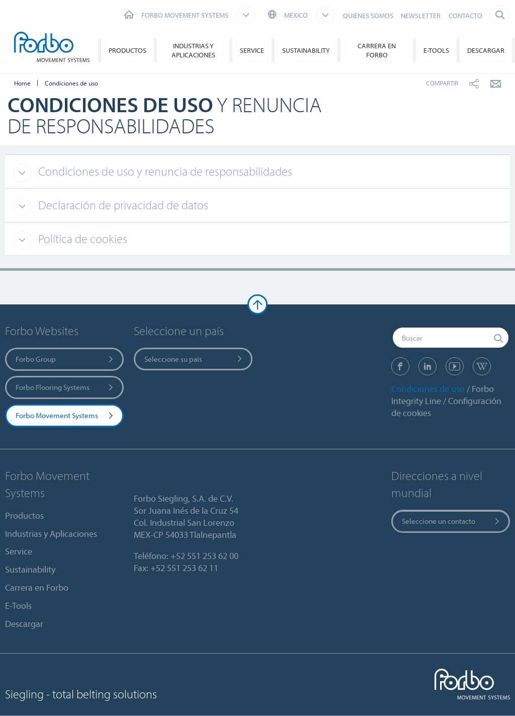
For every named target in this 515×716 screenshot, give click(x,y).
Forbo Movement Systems (65, 415)
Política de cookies (81, 238)
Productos (127, 50)
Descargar (485, 50)
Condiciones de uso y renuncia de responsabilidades (164, 171)
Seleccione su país (193, 359)
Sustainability (306, 50)
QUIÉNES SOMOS (368, 15)
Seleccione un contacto (451, 521)
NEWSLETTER (421, 15)
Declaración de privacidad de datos (122, 204)
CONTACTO (465, 15)
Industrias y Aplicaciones (193, 50)
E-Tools (436, 50)
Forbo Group (65, 359)
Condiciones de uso (428, 388)
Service (252, 50)
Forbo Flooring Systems (65, 387)
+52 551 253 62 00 (204, 556)
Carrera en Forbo (377, 50)
